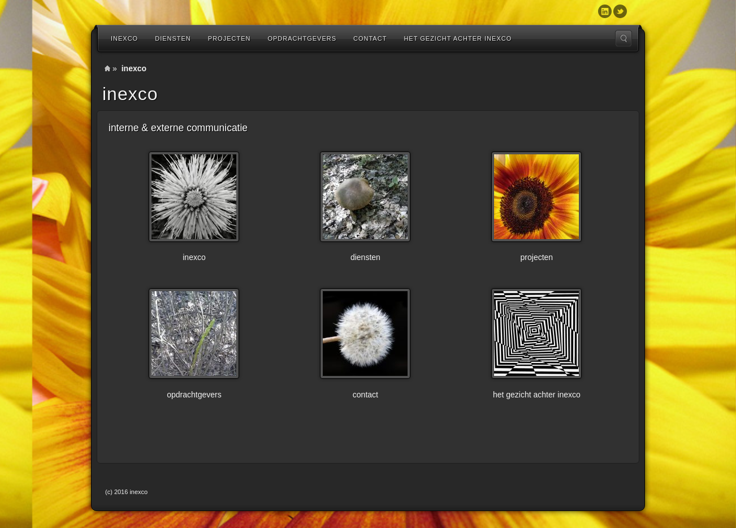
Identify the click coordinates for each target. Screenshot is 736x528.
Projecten (229, 38)
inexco (124, 38)
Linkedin (605, 11)
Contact (370, 38)
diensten (173, 38)
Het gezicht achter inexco (458, 38)
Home (107, 68)
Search (623, 38)
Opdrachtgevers (301, 38)
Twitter (620, 11)
